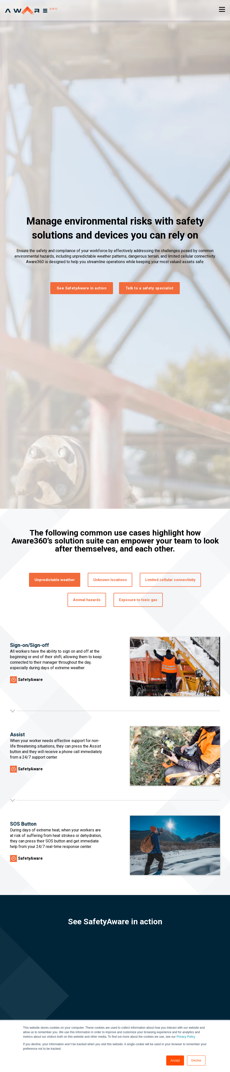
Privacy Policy (185, 1036)
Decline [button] (196, 1060)
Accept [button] (175, 1060)
